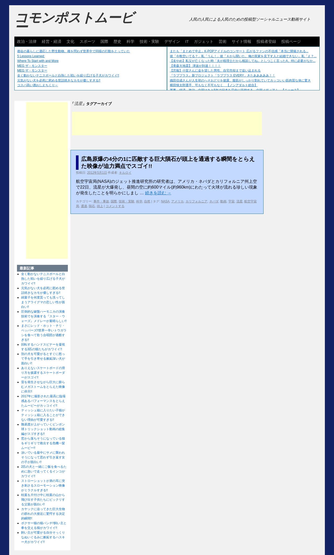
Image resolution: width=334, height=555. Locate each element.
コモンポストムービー (74, 22)
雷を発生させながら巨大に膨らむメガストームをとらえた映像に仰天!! (43, 386)
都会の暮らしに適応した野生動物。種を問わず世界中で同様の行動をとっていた (73, 51)
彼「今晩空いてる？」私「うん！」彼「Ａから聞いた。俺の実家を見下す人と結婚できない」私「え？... (243, 56)
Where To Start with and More (38, 61)
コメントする (115, 206)
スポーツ (87, 41)
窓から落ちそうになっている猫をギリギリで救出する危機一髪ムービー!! (43, 443)
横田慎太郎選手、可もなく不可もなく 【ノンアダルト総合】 (214, 85)
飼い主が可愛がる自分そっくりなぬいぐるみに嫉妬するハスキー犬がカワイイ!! (43, 537)
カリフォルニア (196, 201)
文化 (70, 41)
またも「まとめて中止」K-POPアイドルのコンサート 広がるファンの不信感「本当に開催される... (239, 51)
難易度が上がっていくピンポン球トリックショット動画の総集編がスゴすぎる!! (43, 429)
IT (187, 41)
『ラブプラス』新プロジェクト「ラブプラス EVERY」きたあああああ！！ (222, 75)
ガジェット (203, 41)
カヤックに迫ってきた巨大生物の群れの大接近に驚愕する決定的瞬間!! (43, 513)
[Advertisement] (167, 123)
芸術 (222, 41)
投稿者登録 (266, 41)
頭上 (100, 206)
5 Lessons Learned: (31, 56)
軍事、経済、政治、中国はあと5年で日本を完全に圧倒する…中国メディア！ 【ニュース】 (235, 90)
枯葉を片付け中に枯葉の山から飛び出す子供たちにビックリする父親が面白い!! (43, 499)
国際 (104, 41)
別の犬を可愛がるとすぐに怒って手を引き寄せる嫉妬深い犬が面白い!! (43, 358)
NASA (165, 201)
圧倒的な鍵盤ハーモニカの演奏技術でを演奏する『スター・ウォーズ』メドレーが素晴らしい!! (44, 316)
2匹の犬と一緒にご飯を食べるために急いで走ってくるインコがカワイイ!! (44, 471)
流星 (239, 201)
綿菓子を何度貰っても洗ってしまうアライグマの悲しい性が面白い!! (43, 302)
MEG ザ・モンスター (32, 66)
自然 (147, 201)
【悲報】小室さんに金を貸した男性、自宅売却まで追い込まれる (215, 70)
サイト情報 (241, 41)
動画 (223, 201)
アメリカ (177, 201)
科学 (130, 41)
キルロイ (125, 172)
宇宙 (231, 201)
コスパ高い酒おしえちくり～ (37, 85)
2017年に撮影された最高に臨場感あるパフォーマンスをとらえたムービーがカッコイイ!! (43, 400)
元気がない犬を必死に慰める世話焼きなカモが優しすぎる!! (58, 80)
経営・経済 (51, 41)
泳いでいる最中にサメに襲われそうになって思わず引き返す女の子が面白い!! (43, 457)
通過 (84, 206)
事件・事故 (101, 201)
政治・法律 (27, 41)
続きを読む (158, 193)
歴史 (117, 41)
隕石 (92, 206)
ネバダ (214, 201)
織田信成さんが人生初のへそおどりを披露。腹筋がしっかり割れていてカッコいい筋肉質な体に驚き (240, 80)
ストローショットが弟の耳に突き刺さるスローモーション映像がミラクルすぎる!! (43, 485)
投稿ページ (291, 41)
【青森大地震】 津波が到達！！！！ (195, 66)
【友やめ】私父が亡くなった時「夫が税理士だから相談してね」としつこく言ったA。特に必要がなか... (242, 61)
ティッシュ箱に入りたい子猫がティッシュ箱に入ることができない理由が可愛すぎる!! (43, 415)
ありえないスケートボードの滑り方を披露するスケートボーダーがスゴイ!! (43, 372)
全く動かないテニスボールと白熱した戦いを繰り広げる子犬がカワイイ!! (68, 75)
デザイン (172, 41)
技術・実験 (149, 41)
